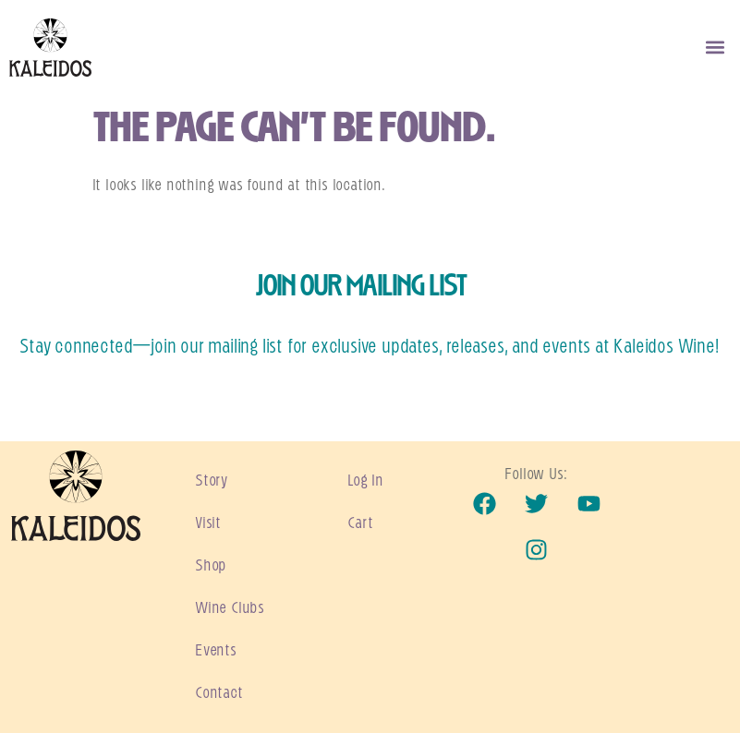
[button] (715, 47)
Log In (366, 481)
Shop (211, 565)
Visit (209, 523)
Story (212, 481)
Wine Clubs (230, 608)
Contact (220, 693)
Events (216, 650)
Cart (360, 523)
